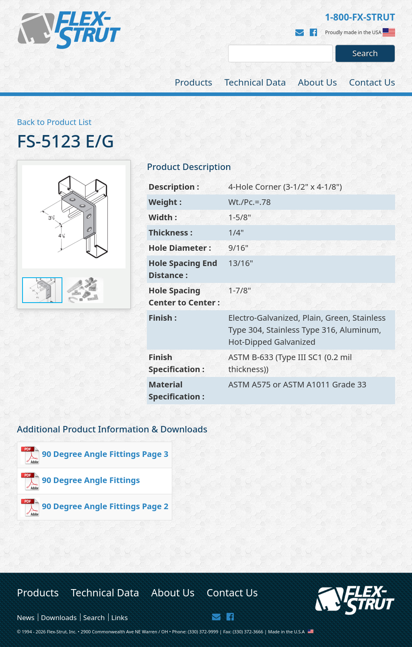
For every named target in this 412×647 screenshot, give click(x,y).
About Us (317, 82)
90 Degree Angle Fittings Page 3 (105, 453)
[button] (118, 217)
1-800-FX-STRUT (360, 16)
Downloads (59, 617)
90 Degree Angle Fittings (91, 480)
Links (119, 617)
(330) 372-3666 (248, 632)
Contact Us (372, 82)
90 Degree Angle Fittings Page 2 (105, 506)
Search (94, 617)
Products (193, 82)
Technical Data (255, 82)
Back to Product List (54, 122)
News (26, 617)
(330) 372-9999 (203, 632)
